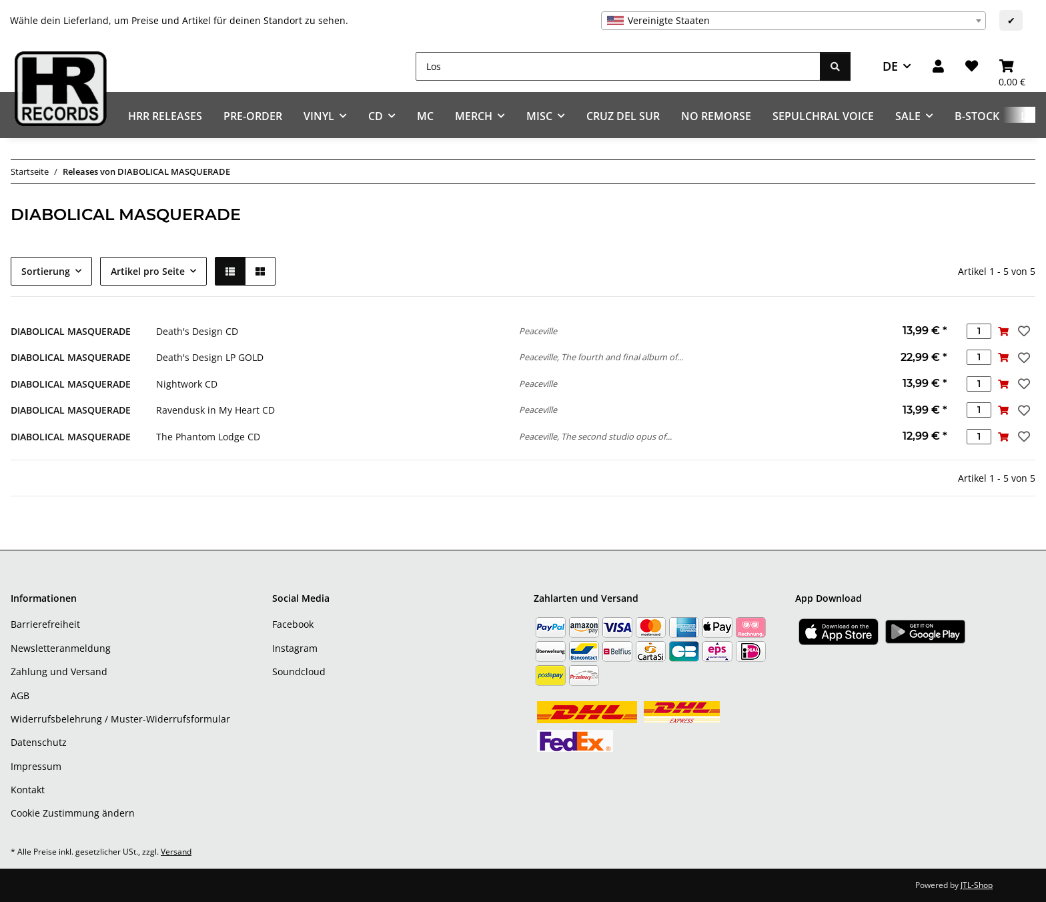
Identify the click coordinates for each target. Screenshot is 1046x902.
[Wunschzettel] (972, 66)
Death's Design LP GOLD (210, 357)
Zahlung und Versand (59, 671)
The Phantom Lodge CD (208, 436)
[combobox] (793, 20)
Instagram (295, 648)
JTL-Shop (977, 885)
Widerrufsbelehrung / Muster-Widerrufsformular (120, 719)
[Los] (618, 66)
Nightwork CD (186, 384)
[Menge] (979, 331)
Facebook (293, 624)
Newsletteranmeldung (61, 648)
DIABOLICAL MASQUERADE (71, 331)
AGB (20, 695)
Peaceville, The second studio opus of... (595, 436)
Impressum (36, 766)
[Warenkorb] (1012, 66)
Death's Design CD (197, 331)
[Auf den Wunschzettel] (1023, 331)
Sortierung (45, 271)
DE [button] (890, 66)
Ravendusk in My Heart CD (215, 410)
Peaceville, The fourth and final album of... (601, 357)
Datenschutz (39, 742)
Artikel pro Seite (148, 271)
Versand (176, 851)
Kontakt (28, 789)
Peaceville (538, 331)
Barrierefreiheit (45, 624)
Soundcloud (299, 671)
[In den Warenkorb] (1003, 331)
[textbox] (793, 20)
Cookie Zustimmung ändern (73, 813)
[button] (938, 66)
